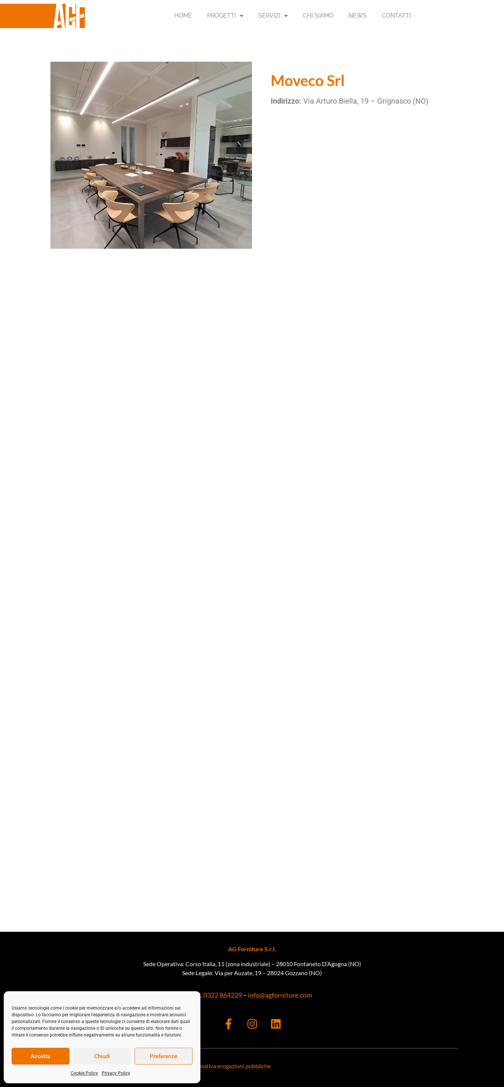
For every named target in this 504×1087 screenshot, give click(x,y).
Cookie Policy (84, 1073)
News (357, 15)
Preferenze (163, 1056)
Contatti (396, 15)
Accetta (40, 1056)
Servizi (273, 15)
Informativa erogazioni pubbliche (228, 1065)
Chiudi (102, 1056)
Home (183, 15)
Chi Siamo (318, 15)
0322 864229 (222, 995)
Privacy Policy (116, 1073)
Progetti (225, 15)
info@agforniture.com (280, 995)
